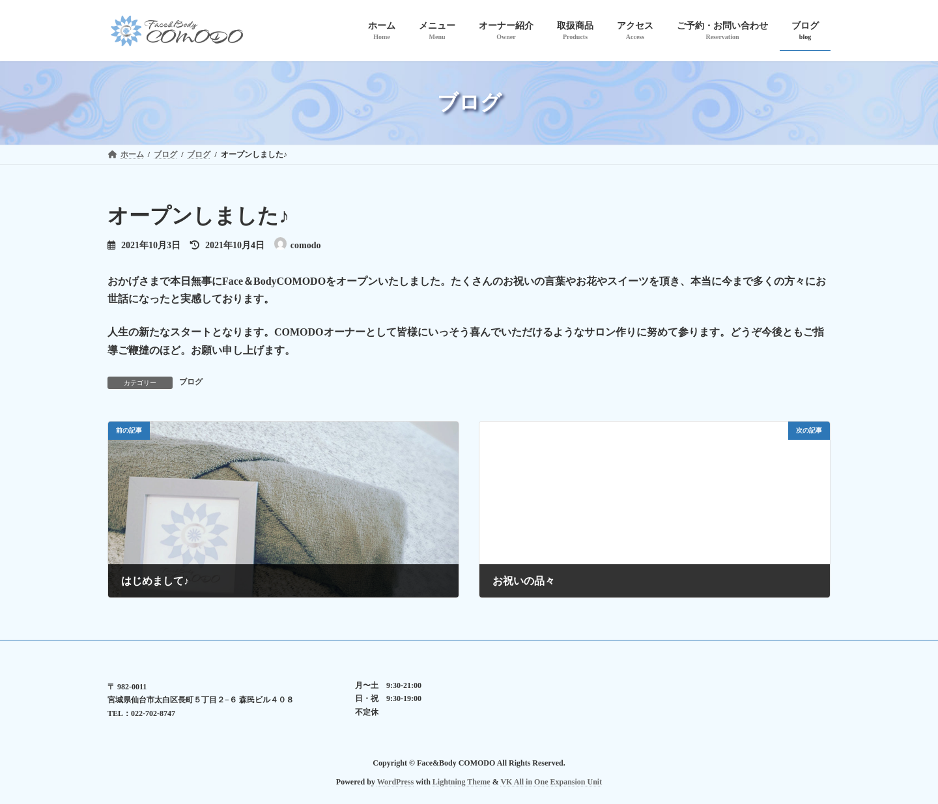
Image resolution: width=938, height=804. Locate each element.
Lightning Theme (461, 781)
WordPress (395, 781)
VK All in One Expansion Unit (551, 781)
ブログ (191, 381)
